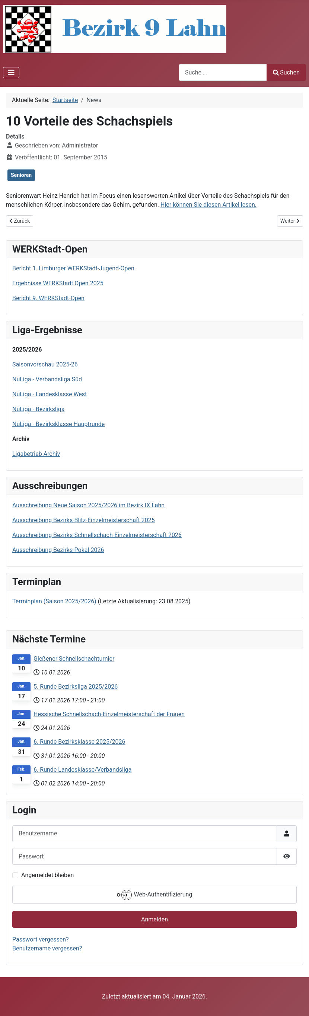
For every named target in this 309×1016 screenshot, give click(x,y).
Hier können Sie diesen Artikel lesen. (208, 204)
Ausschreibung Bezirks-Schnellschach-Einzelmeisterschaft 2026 (97, 535)
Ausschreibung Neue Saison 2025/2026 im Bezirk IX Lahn (88, 505)
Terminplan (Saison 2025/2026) (54, 601)
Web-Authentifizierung (154, 895)
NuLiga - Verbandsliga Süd (47, 379)
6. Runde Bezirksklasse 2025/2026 (79, 741)
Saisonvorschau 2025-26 (45, 364)
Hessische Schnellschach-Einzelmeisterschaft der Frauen (109, 714)
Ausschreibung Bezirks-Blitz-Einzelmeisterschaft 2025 (83, 520)
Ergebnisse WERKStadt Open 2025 (57, 283)
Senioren (21, 175)
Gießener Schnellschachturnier (74, 658)
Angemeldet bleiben (47, 875)
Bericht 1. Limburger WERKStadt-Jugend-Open (73, 268)
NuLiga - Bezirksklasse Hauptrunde (58, 424)
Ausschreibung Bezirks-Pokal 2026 (58, 549)
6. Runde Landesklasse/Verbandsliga (82, 769)
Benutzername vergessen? (47, 948)
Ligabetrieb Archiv (36, 453)
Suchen (286, 72)
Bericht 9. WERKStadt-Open (48, 298)
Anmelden (154, 919)
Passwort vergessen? (40, 939)
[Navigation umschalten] (11, 72)
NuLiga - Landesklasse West (49, 394)
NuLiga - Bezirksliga (38, 409)
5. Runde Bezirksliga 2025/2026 (76, 686)
